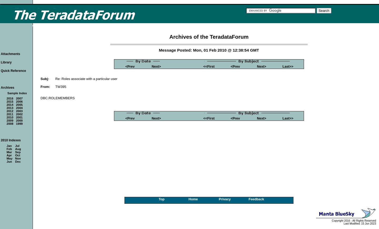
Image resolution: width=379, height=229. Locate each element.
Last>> (287, 66)
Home (193, 199)
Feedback (256, 199)
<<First (209, 66)
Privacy (225, 199)
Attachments (10, 54)
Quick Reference (13, 71)
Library (6, 62)
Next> (156, 66)
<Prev (129, 66)
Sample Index (17, 93)
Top (162, 199)
